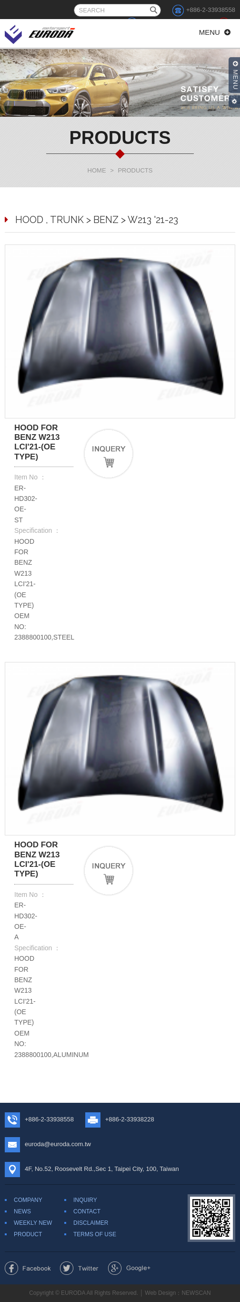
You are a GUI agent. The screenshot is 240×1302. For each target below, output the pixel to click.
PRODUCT (28, 1234)
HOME (97, 170)
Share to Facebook (28, 1268)
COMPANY (28, 1200)
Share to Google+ (129, 1268)
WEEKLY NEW (33, 1223)
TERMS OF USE (94, 1234)
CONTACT (86, 1211)
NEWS (22, 1211)
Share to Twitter (79, 1268)
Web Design (160, 1293)
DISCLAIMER (90, 1223)
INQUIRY (85, 1200)
